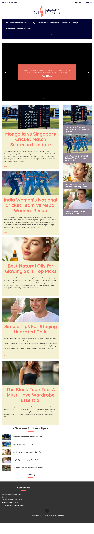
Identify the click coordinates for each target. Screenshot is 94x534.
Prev (5, 72)
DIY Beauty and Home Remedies (18, 29)
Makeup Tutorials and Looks (48, 23)
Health (5, 366)
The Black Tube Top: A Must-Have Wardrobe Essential (31, 405)
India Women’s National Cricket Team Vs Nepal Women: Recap (31, 208)
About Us (78, 2)
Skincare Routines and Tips (11, 505)
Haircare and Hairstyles (70, 23)
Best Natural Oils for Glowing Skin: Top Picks (30, 273)
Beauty (32, 23)
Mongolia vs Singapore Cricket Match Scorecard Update (31, 139)
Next (88, 72)
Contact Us (88, 2)
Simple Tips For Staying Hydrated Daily (31, 337)
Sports (5, 166)
